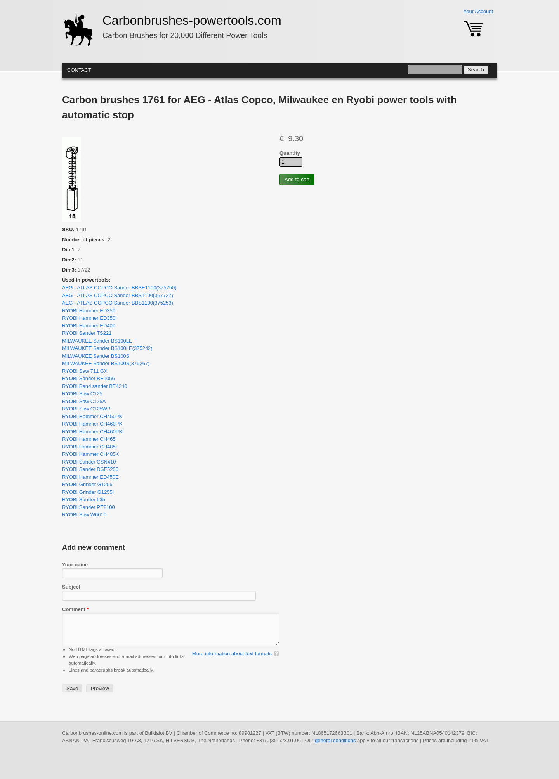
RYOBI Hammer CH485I (89, 447)
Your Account (478, 11)
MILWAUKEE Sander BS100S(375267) (105, 363)
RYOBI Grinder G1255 (87, 484)
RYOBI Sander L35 (83, 499)
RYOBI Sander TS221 (86, 333)
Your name (75, 565)
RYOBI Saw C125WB (86, 409)
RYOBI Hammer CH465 (89, 439)
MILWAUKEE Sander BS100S (95, 356)
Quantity (290, 153)
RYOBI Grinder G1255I (88, 492)
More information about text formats (232, 661)
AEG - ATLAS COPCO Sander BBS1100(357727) (117, 295)
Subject (71, 587)
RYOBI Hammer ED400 (88, 326)
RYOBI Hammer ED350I (89, 318)
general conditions (335, 748)
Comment (75, 609)
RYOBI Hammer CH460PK (92, 424)
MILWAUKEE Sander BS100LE (97, 341)
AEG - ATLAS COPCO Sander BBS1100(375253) (117, 303)
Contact (79, 70)
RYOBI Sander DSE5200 (90, 469)
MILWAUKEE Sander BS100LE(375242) (107, 348)
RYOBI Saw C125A (84, 401)
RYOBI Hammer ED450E (90, 477)
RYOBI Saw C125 (82, 393)
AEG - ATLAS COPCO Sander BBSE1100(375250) (119, 288)
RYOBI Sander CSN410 (89, 462)
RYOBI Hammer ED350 (88, 310)
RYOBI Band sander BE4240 (94, 386)
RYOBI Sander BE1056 (88, 378)
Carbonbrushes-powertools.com (191, 21)
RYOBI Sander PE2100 (88, 507)
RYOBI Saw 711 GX (85, 371)
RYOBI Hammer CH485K (90, 454)
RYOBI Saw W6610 (84, 515)
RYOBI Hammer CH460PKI (93, 432)
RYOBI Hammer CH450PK (92, 416)
